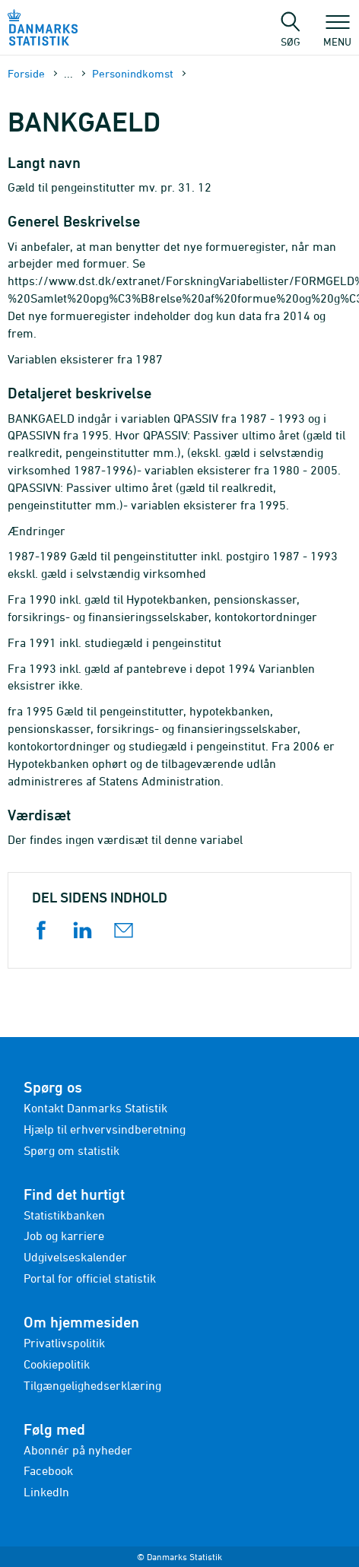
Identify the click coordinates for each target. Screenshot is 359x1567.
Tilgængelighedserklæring (92, 1385)
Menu (337, 34)
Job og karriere (64, 1235)
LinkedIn (46, 1492)
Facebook (48, 1470)
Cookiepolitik (57, 1364)
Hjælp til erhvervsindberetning (105, 1129)
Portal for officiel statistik (90, 1278)
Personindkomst (132, 73)
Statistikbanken (64, 1215)
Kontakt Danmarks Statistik (95, 1108)
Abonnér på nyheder (78, 1450)
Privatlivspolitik (64, 1343)
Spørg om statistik (71, 1150)
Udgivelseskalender (75, 1257)
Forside (26, 73)
